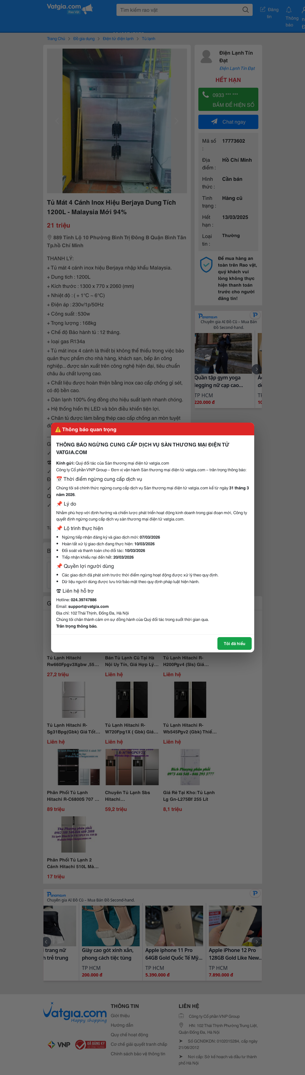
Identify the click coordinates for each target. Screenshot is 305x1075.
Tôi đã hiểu (234, 643)
